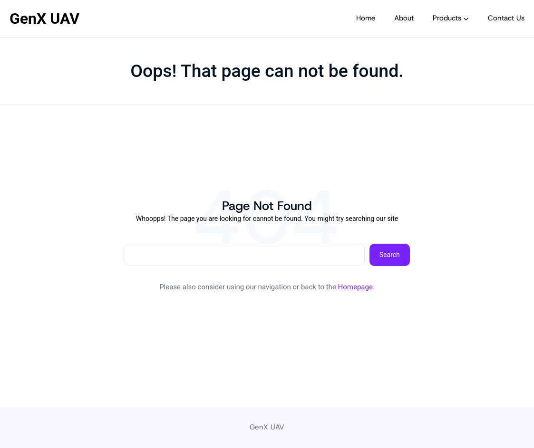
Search (389, 254)
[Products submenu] (466, 18)
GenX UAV (44, 19)
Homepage (355, 287)
